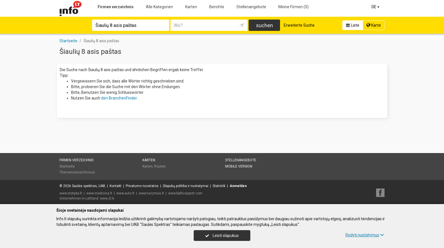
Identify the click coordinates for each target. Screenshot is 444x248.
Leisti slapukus (222, 235)
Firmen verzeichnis (116, 7)
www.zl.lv (107, 198)
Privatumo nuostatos (142, 186)
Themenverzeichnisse (77, 172)
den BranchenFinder (119, 98)
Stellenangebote (251, 7)
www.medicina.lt (99, 193)
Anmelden (238, 186)
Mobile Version (238, 166)
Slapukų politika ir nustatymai (185, 186)
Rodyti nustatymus (364, 235)
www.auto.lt (125, 193)
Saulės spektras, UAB (88, 186)
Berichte (216, 7)
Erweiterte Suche (299, 25)
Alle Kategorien (159, 7)
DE (376, 7)
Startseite (67, 166)
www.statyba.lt (70, 193)
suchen (264, 25)
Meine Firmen (293, 7)
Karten (191, 7)
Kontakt (115, 186)
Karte (373, 25)
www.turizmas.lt (151, 193)
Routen (160, 166)
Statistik (219, 186)
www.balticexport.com (185, 193)
